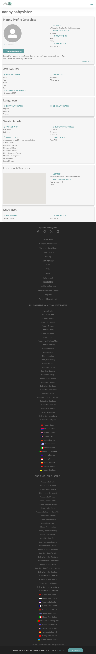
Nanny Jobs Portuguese (48, 621)
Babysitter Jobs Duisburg (48, 557)
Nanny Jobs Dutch (48, 598)
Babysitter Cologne (48, 375)
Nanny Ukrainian (48, 470)
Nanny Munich (48, 356)
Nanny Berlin (48, 311)
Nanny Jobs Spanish (48, 632)
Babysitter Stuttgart (48, 420)
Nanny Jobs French (48, 606)
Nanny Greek (48, 444)
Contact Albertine (14, 51)
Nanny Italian (48, 447)
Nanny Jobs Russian (48, 624)
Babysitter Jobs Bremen (48, 542)
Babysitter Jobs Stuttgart (48, 591)
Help (48, 265)
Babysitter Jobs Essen (48, 564)
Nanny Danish (48, 425)
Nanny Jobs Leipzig (48, 523)
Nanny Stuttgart (48, 363)
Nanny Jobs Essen (48, 508)
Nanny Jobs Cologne (48, 489)
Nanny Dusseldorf (48, 333)
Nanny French (48, 436)
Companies (48, 295)
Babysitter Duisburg (48, 386)
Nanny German (48, 440)
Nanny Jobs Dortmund (48, 493)
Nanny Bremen (48, 315)
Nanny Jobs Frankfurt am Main (48, 512)
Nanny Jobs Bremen (48, 485)
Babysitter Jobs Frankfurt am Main (48, 568)
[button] (92, 4)
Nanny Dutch (48, 429)
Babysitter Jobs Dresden (48, 553)
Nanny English (48, 432)
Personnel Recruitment (48, 299)
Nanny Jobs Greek (48, 613)
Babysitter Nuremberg (48, 416)
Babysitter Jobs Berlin (48, 538)
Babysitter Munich (48, 412)
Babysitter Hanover (48, 405)
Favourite (87, 61)
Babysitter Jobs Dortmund (48, 549)
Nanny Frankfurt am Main (48, 341)
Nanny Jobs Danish (48, 594)
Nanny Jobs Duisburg (48, 500)
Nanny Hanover (48, 348)
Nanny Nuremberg (48, 360)
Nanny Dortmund (48, 322)
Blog (48, 273)
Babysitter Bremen (48, 371)
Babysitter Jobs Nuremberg (48, 587)
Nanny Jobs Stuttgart (48, 534)
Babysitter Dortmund (48, 378)
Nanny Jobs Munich (48, 527)
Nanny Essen (48, 337)
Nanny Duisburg (48, 330)
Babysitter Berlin (48, 367)
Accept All (76, 650)
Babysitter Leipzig (48, 408)
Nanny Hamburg (48, 345)
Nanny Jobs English (48, 602)
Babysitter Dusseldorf (48, 390)
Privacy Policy (48, 252)
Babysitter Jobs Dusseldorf (48, 561)
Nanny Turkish (48, 466)
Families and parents (48, 286)
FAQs (48, 269)
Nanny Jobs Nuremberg (48, 531)
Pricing (48, 257)
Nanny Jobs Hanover (48, 519)
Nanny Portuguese (48, 451)
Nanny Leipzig (48, 352)
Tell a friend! (48, 278)
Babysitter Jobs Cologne (48, 546)
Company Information (48, 243)
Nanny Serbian (48, 459)
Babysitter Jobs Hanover (48, 576)
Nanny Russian (48, 455)
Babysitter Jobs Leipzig (48, 579)
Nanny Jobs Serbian (48, 628)
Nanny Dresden (48, 326)
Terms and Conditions (48, 248)
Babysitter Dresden (48, 382)
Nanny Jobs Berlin (48, 482)
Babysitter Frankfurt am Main (48, 397)
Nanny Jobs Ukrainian (48, 639)
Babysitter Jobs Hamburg (48, 572)
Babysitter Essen (48, 393)
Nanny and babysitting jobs (48, 290)
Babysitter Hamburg (48, 401)
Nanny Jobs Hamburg (48, 515)
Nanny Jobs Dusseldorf (48, 504)
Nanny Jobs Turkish (48, 636)
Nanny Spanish (48, 462)
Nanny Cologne (48, 318)
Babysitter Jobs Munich (48, 583)
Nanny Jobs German (48, 609)
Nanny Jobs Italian (48, 617)
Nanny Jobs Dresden (48, 497)
